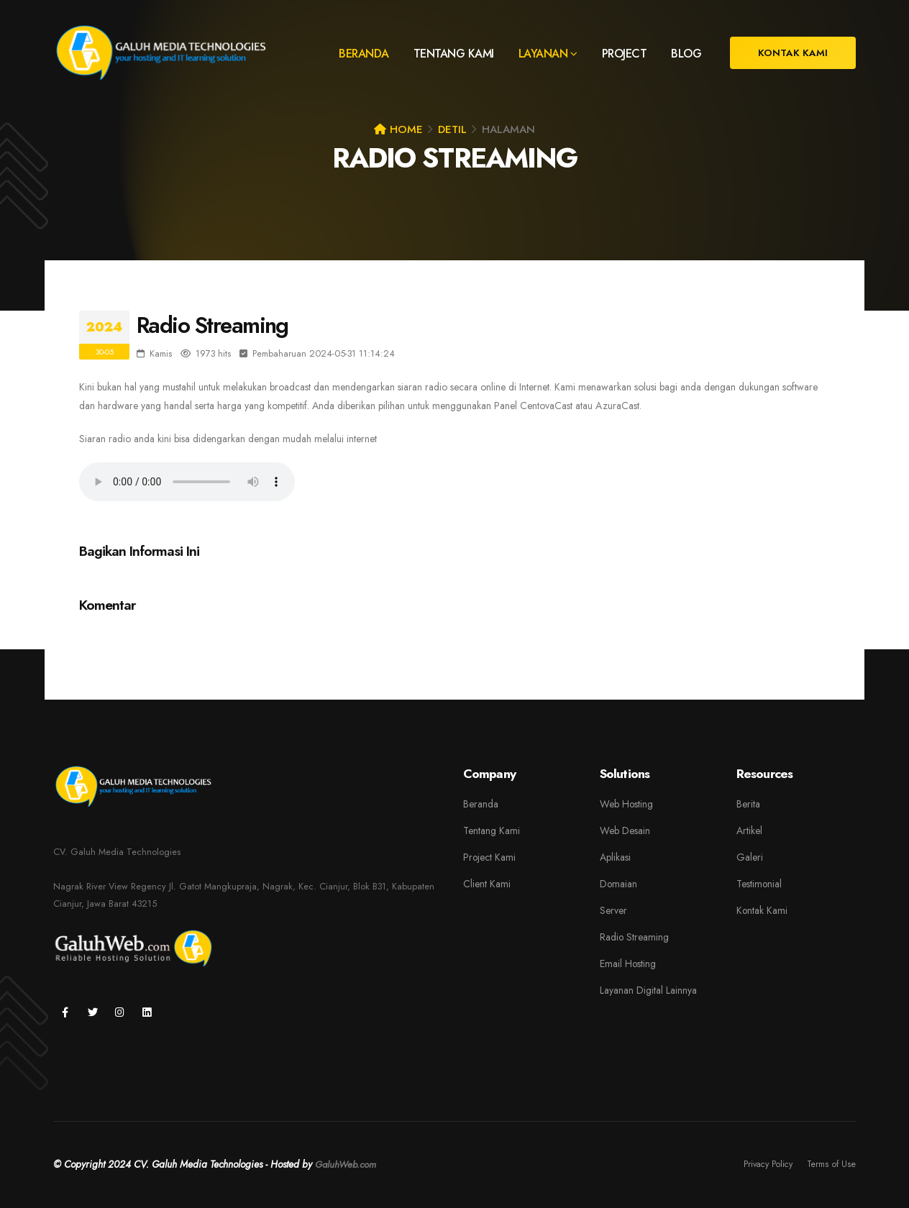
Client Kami (487, 884)
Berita (748, 804)
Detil (452, 129)
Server (613, 910)
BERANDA (364, 53)
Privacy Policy (764, 1164)
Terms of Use (830, 1164)
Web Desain (625, 830)
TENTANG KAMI (454, 53)
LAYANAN (543, 53)
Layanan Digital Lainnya (648, 990)
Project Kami (489, 857)
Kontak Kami (761, 910)
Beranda (480, 804)
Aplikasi (615, 857)
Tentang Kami (491, 830)
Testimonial (759, 884)
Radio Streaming (634, 937)
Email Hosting (628, 963)
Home (398, 129)
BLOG (686, 53)
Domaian (618, 884)
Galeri (749, 857)
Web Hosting (626, 804)
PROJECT (624, 53)
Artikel (749, 830)
